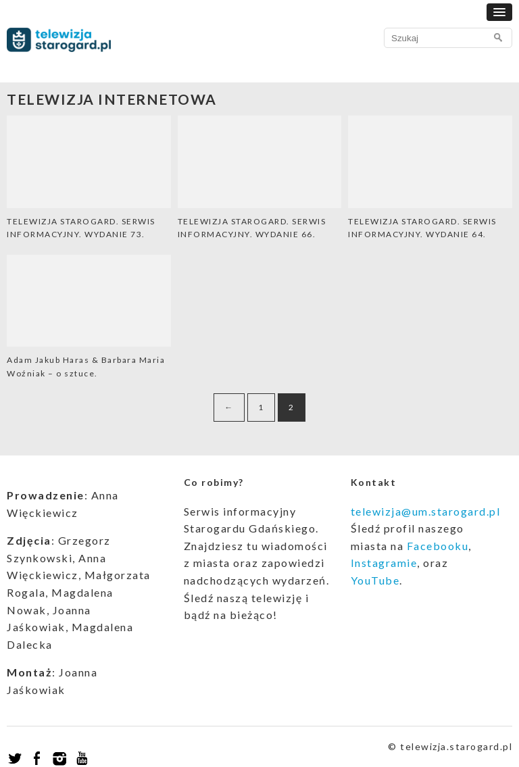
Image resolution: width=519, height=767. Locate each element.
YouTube (375, 580)
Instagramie (384, 562)
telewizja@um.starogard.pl (426, 511)
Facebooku (438, 545)
